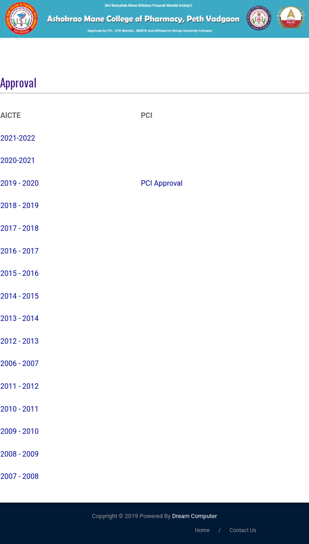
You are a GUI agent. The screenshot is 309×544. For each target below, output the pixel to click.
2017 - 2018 (19, 228)
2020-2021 (17, 160)
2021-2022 (17, 138)
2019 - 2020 (19, 183)
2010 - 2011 (19, 409)
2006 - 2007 (19, 363)
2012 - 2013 (19, 341)
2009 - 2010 (19, 431)
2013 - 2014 (19, 318)
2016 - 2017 (19, 251)
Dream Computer (194, 516)
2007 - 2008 (19, 476)
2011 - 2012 (19, 386)
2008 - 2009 (19, 454)
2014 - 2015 (19, 296)
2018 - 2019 (19, 205)
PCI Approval (161, 183)
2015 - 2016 (19, 273)
